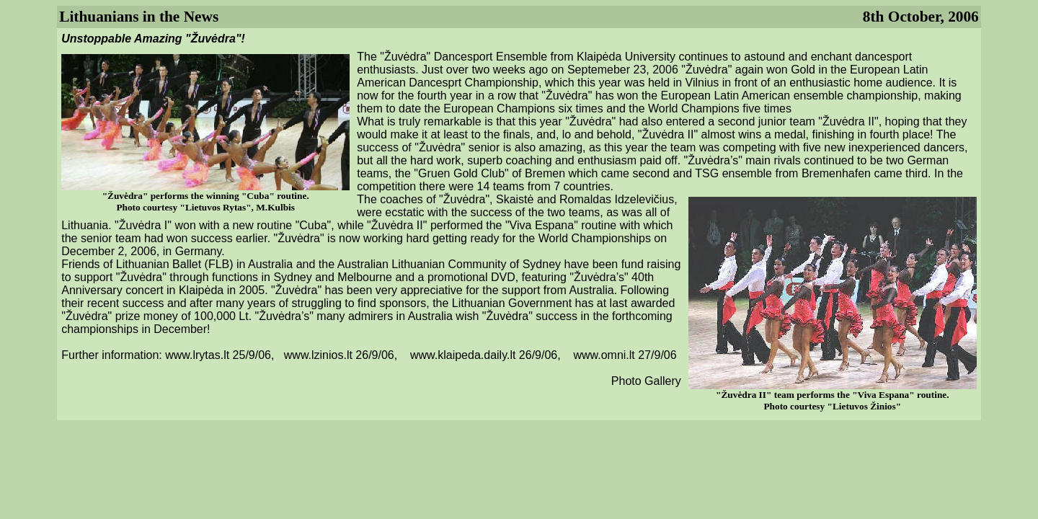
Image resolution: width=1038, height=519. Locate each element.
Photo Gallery (646, 381)
